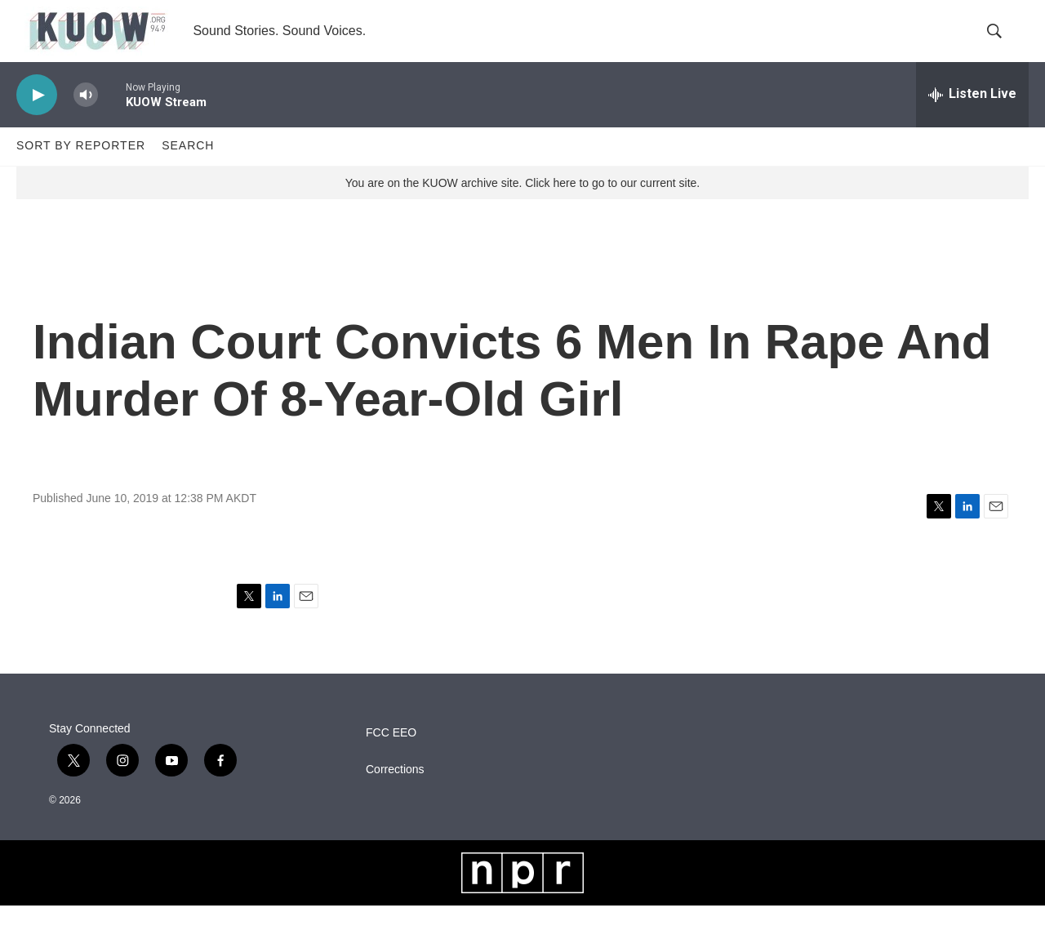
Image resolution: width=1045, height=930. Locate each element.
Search (188, 169)
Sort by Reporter (80, 169)
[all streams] (972, 118)
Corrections (395, 794)
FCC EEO (391, 757)
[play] (37, 118)
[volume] (86, 118)
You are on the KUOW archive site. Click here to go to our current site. (522, 206)
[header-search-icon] (1002, 43)
